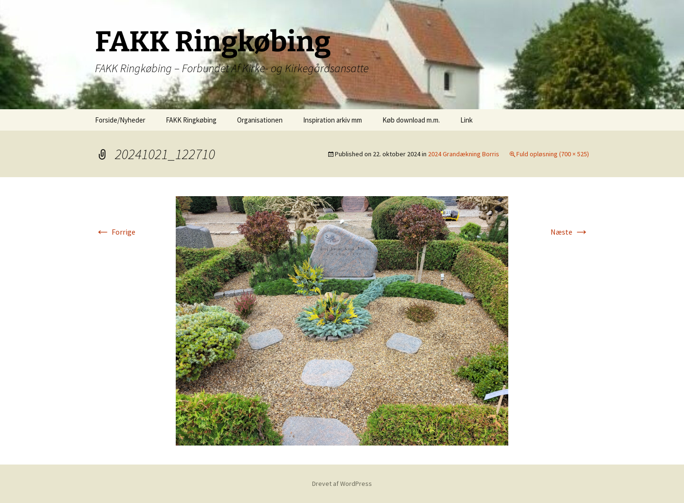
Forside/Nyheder (120, 119)
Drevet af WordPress (342, 483)
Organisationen (260, 119)
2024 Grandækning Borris (463, 154)
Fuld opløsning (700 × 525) (552, 154)
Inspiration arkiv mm (332, 119)
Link (466, 119)
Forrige (115, 232)
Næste (570, 232)
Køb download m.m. (411, 119)
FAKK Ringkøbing (191, 119)
